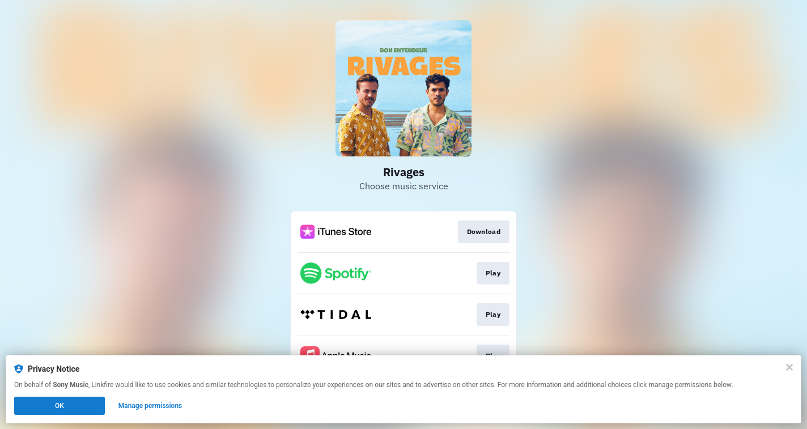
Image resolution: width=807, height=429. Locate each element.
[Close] (789, 367)
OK (59, 406)
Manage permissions (150, 406)
